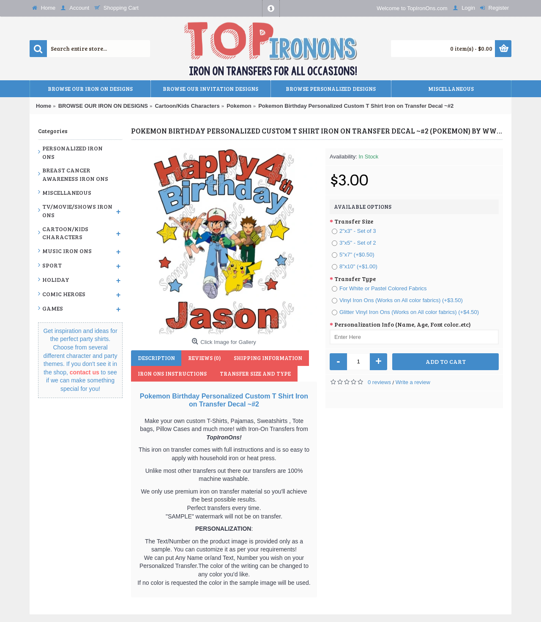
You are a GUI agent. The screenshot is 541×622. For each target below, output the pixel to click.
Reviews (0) (203, 358)
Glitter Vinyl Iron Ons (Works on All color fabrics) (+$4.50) (405, 312)
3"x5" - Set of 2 (354, 243)
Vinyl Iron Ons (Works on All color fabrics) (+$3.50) (397, 300)
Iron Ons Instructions (171, 373)
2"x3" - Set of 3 (354, 231)
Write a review (413, 382)
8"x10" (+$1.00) (354, 266)
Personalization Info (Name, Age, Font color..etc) (402, 324)
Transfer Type (355, 279)
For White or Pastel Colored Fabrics (379, 288)
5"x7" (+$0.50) (353, 254)
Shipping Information (266, 358)
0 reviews (379, 382)
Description (156, 358)
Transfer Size (353, 221)
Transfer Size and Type (254, 373)
